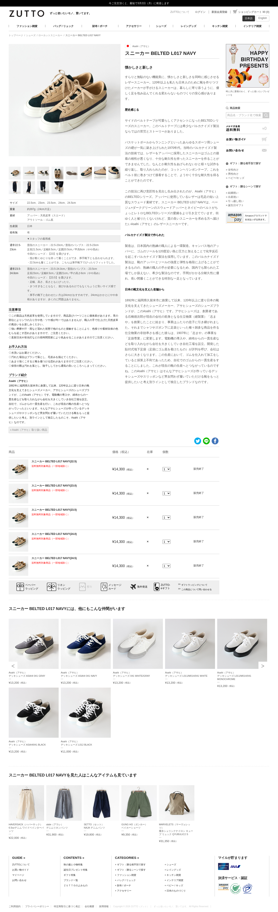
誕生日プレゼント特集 (76, 869)
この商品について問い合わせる (196, 589)
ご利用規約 (15, 906)
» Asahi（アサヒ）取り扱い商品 (28, 429)
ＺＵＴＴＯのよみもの (76, 885)
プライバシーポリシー (37, 906)
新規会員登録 (219, 12)
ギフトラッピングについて (194, 585)
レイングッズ (188, 26)
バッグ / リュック (63, 26)
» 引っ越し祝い (235, 201)
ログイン (200, 12)
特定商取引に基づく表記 (67, 906)
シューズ (161, 26)
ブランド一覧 (71, 880)
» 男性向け (232, 173)
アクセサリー (134, 26)
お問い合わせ (247, 150)
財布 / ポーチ (100, 26)
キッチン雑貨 (220, 26)
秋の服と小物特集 (73, 864)
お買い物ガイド (247, 139)
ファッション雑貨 (27, 26)
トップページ (16, 35)
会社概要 (89, 906)
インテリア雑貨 (252, 26)
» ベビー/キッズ (235, 178)
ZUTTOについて (179, 12)
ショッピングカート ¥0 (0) (253, 12)
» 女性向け (232, 169)
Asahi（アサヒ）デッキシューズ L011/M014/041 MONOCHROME (234, 675)
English (262, 18)
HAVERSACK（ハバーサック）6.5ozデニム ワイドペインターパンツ (26, 827)
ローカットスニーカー (50, 35)
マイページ (18, 875)
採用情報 (104, 906)
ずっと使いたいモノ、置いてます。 (70, 13)
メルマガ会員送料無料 (247, 128)
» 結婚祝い (232, 192)
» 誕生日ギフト (235, 205)
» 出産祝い (232, 196)
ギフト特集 (70, 875)
